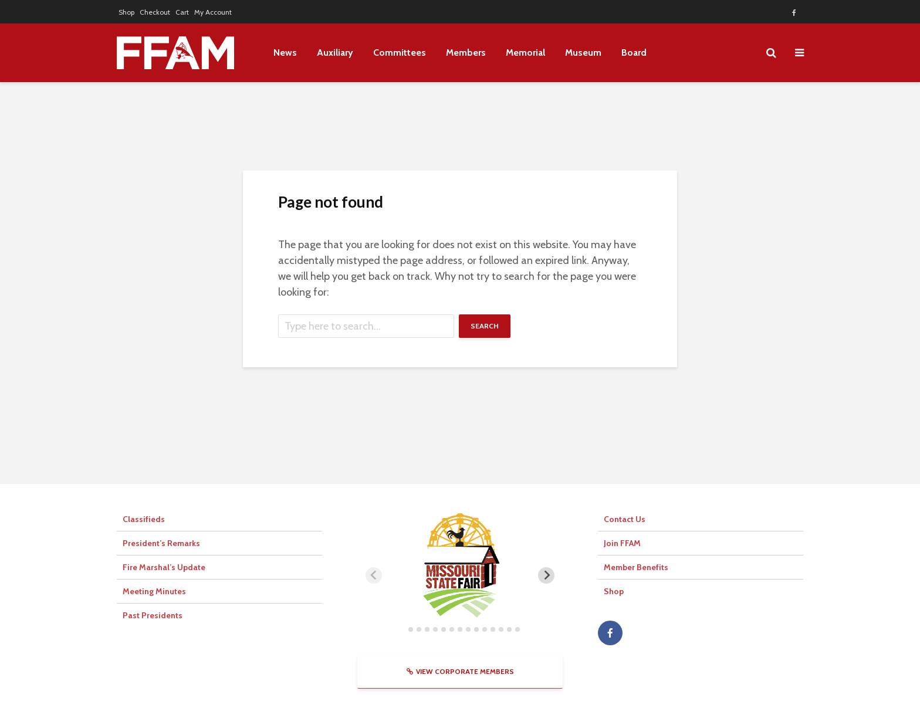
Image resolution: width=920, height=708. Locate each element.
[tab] (402, 629)
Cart (182, 12)
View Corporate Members (460, 671)
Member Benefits (636, 567)
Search (485, 325)
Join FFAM (622, 543)
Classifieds (144, 519)
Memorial (525, 52)
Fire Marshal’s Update (164, 567)
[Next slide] (546, 575)
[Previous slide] (374, 575)
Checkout (155, 12)
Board (634, 52)
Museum (583, 52)
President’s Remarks (161, 543)
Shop (126, 12)
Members (466, 52)
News (285, 52)
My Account (213, 12)
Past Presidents (152, 615)
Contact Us (624, 519)
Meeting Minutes (154, 591)
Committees (399, 52)
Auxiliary (335, 52)
